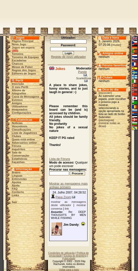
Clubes (16, 136)
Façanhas (18, 162)
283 (15, 50)
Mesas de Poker (22, 66)
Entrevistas (19, 178)
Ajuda (16, 185)
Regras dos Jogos (24, 70)
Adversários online (24, 142)
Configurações (21, 112)
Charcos (17, 63)
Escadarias (19, 60)
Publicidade (68, 258)
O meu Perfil (20, 87)
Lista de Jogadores (24, 132)
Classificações (21, 129)
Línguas (17, 175)
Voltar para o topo (69, 269)
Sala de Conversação (20, 154)
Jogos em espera (23, 47)
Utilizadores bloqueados (19, 108)
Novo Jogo (19, 44)
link (67, 208)
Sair (14, 202)
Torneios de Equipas (25, 57)
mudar (116, 44)
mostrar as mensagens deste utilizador (68, 203)
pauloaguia (106, 120)
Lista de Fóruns (59, 159)
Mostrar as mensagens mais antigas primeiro (68, 185)
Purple (82, 72)
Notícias (17, 123)
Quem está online (23, 139)
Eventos (17, 99)
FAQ (15, 188)
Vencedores (19, 126)
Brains (16, 172)
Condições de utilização (61, 253)
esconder (105, 92)
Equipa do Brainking (75, 255)
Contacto (18, 191)
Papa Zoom (63, 197)
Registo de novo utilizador (68, 57)
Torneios (17, 53)
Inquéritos (18, 149)
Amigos (17, 103)
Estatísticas (19, 158)
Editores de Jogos (24, 73)
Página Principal (23, 41)
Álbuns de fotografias (19, 92)
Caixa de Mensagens (25, 96)
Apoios (16, 182)
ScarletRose (83, 78)
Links (15, 195)
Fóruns (16, 145)
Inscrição (18, 83)
